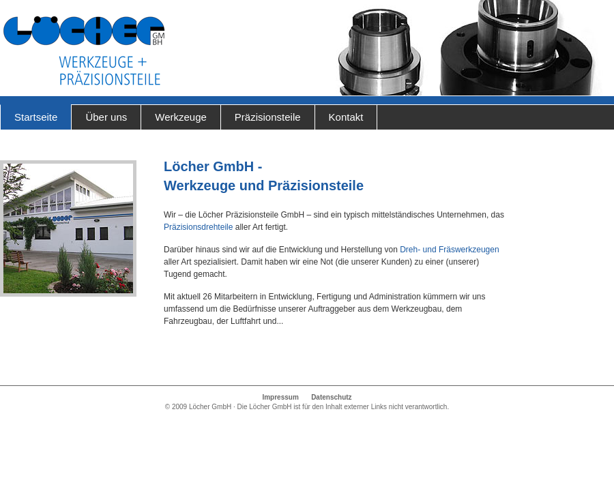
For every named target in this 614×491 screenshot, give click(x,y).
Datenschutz (331, 397)
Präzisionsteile (268, 117)
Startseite (35, 117)
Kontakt (346, 117)
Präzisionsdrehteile (198, 227)
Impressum (280, 397)
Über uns (106, 117)
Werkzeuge (181, 117)
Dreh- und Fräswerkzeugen (449, 249)
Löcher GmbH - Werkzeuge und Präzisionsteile (83, 51)
